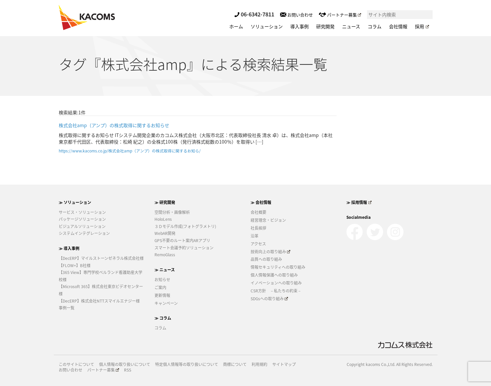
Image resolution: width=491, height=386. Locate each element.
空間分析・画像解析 (172, 212)
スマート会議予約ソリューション (184, 248)
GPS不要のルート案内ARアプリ (182, 240)
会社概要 (258, 212)
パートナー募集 (340, 14)
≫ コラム (162, 318)
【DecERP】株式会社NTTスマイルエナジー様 (99, 301)
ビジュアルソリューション (82, 226)
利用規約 (259, 364)
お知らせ (162, 280)
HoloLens (163, 219)
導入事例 (299, 26)
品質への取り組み (266, 259)
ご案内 (160, 287)
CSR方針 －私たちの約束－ (276, 291)
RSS (127, 370)
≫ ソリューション (75, 202)
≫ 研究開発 (164, 202)
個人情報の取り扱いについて (124, 364)
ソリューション (267, 26)
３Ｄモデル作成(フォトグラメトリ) (185, 226)
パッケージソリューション (82, 219)
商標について (235, 364)
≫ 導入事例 (69, 248)
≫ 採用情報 (359, 202)
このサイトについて (76, 364)
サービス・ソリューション (82, 212)
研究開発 (325, 26)
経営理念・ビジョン (268, 220)
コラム (374, 26)
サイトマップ (284, 364)
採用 (422, 26)
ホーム (236, 26)
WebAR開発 (164, 233)
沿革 (254, 236)
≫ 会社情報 (261, 202)
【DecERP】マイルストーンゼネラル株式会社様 (101, 258)
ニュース (351, 26)
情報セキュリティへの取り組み (278, 267)
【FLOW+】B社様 (75, 265)
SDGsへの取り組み (269, 299)
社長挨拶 (258, 228)
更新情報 (162, 295)
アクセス (258, 244)
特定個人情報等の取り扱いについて (186, 364)
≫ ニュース (164, 270)
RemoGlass (164, 255)
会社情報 (398, 26)
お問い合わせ (296, 14)
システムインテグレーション (84, 233)
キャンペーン (166, 303)
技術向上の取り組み (271, 252)
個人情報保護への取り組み (274, 275)
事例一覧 (66, 308)
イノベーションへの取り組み (276, 283)
